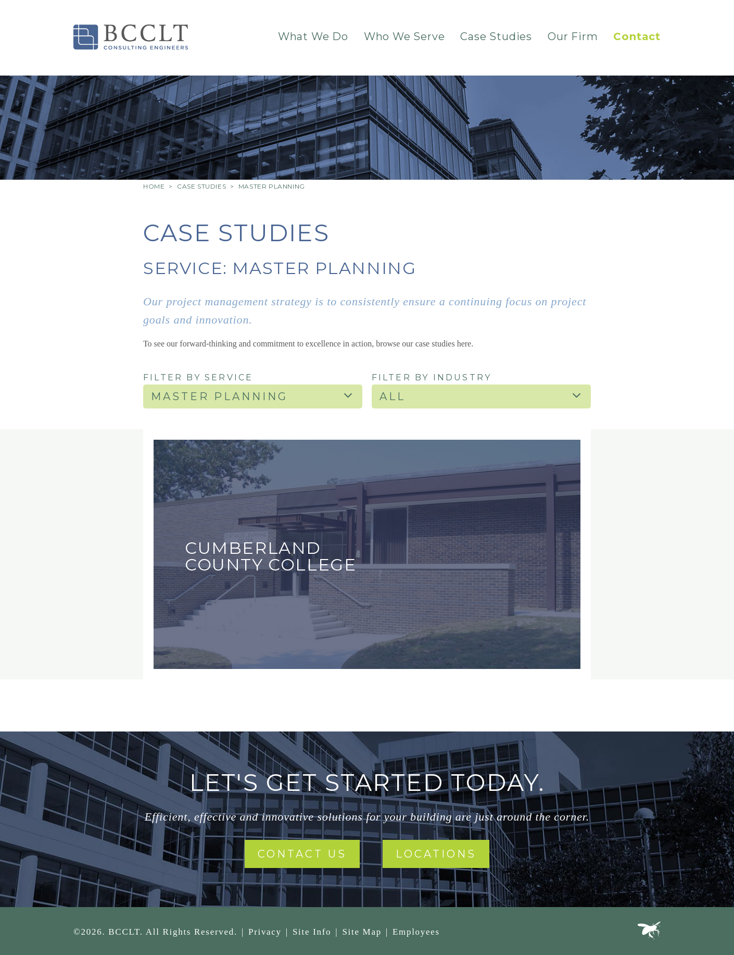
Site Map (361, 932)
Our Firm (573, 36)
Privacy (265, 932)
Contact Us (302, 854)
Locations (436, 854)
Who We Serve (404, 36)
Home (153, 186)
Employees (416, 932)
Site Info (312, 932)
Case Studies (496, 36)
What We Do (313, 36)
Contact (637, 36)
